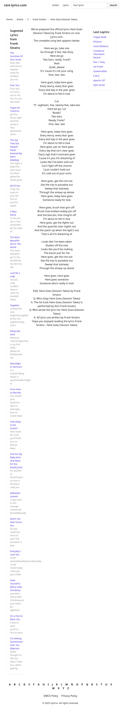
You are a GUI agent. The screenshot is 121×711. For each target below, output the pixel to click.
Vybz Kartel (99, 84)
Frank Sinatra (39, 19)
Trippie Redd (99, 37)
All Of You (15, 185)
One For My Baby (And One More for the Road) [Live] (16, 461)
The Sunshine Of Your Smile (16, 56)
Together (14, 305)
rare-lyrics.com (15, 5)
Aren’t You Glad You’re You (16, 522)
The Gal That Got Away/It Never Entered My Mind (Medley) (16, 150)
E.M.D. (96, 75)
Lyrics (66, 5)
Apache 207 (99, 80)
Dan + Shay (99, 62)
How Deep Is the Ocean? (15, 425)
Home (9, 19)
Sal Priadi (98, 66)
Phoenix (97, 41)
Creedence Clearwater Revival (99, 54)
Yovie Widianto (101, 46)
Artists (55, 5)
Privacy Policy (69, 696)
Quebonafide (100, 71)
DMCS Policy (51, 696)
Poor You (14, 85)
